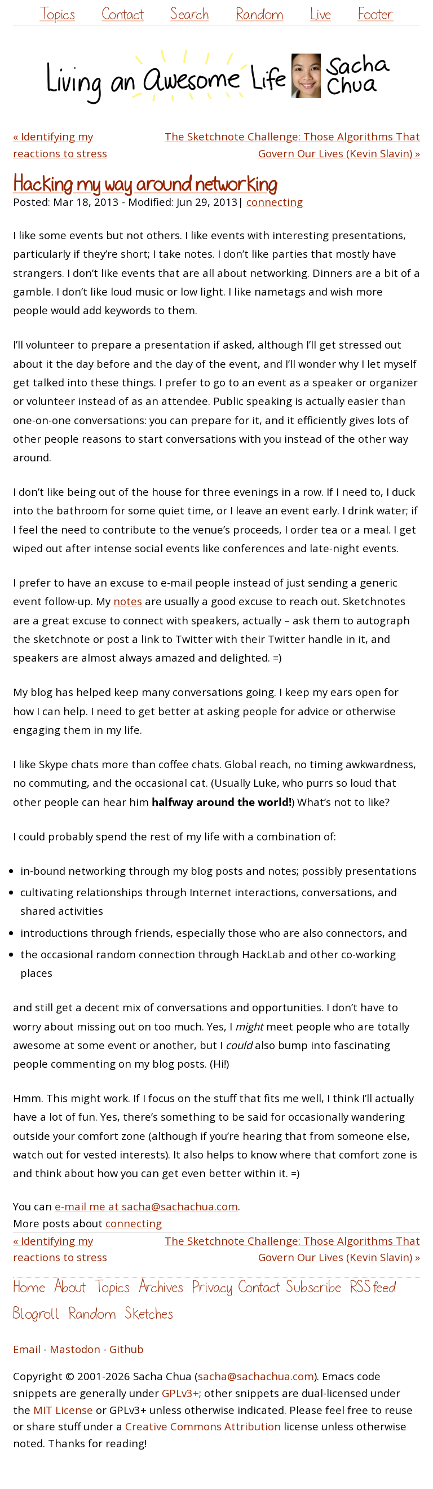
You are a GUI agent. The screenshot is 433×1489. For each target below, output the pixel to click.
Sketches (149, 1313)
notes (127, 601)
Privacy (212, 1287)
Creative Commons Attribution (203, 1426)
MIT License (63, 1410)
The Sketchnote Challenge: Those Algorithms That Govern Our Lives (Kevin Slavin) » (292, 144)
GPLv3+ (180, 1393)
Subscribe (313, 1287)
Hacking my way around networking (145, 184)
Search (189, 14)
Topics (57, 14)
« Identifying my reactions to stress (60, 144)
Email (27, 1349)
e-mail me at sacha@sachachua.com (146, 1206)
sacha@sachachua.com (256, 1376)
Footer (375, 14)
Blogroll (36, 1313)
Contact (122, 14)
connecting (274, 202)
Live (320, 14)
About (70, 1287)
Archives (160, 1287)
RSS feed (373, 1287)
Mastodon (75, 1349)
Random (260, 14)
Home (29, 1287)
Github (126, 1349)
